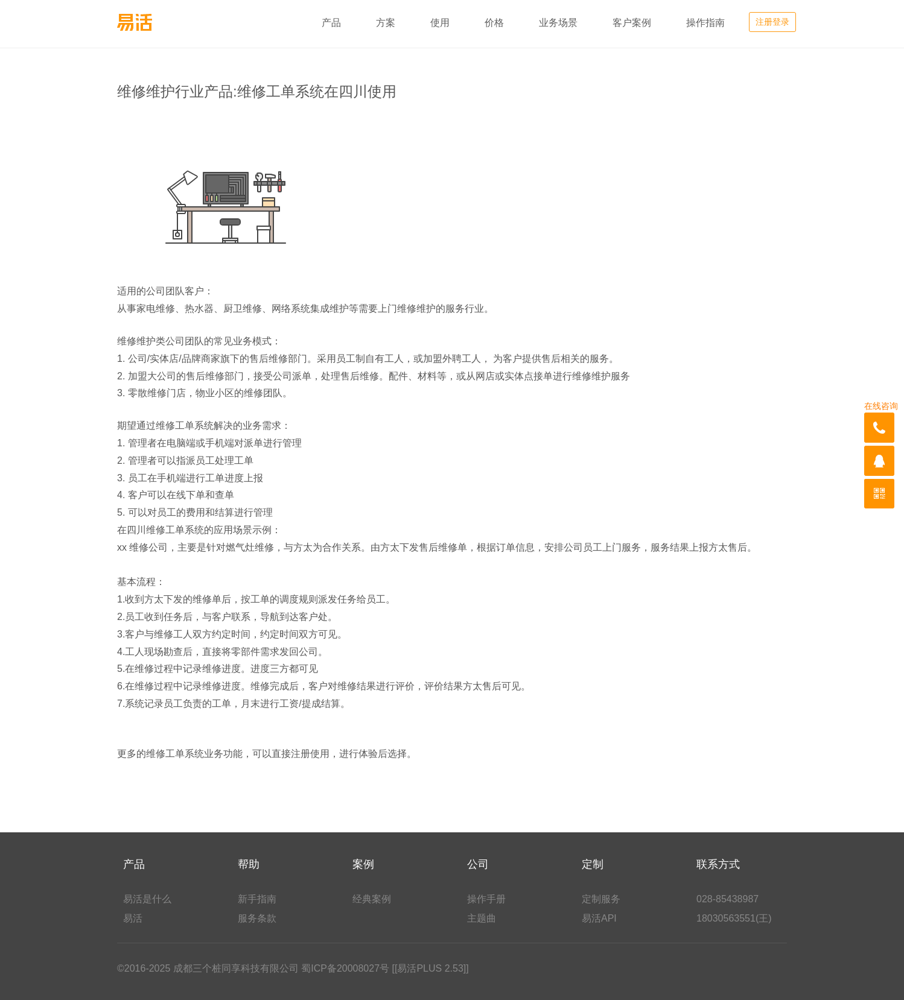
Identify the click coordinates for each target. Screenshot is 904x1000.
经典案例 (371, 899)
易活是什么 (147, 899)
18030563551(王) (734, 918)
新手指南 (257, 899)
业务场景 (558, 22)
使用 (440, 22)
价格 (494, 22)
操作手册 (486, 899)
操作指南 (705, 22)
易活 (132, 918)
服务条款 (257, 918)
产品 (331, 22)
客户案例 (632, 22)
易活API (599, 918)
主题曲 (481, 918)
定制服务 (601, 899)
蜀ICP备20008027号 (345, 968)
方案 (385, 22)
